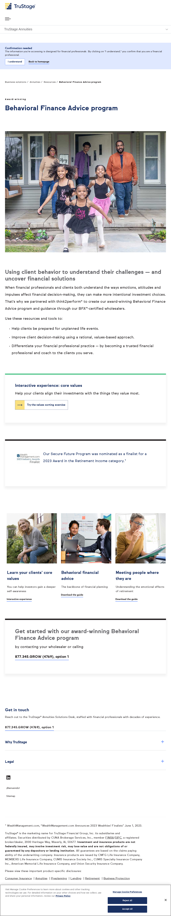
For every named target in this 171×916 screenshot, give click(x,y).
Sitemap (10, 796)
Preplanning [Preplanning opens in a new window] (59, 878)
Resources (50, 82)
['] (86, 538)
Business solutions (15, 82)
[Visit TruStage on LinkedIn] (8, 777)
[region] (85, 900)
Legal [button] (84, 762)
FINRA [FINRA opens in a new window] (109, 838)
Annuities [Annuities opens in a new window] (41, 878)
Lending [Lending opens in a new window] (75, 878)
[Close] (165, 900)
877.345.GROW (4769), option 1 (42, 657)
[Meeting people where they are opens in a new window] (140, 581)
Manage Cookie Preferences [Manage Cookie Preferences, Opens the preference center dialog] (127, 892)
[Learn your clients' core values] (32, 581)
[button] (85, 29)
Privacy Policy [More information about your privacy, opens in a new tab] (63, 896)
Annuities (35, 82)
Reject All (127, 900)
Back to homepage (39, 62)
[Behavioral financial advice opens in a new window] (86, 579)
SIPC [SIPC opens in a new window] (118, 838)
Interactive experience (19, 599)
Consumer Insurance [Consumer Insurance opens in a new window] (18, 878)
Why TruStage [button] (84, 742)
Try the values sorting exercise (46, 405)
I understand (15, 62)
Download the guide (72, 595)
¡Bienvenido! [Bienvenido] (13, 788)
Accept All (127, 909)
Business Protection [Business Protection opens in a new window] (117, 878)
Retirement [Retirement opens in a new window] (92, 878)
